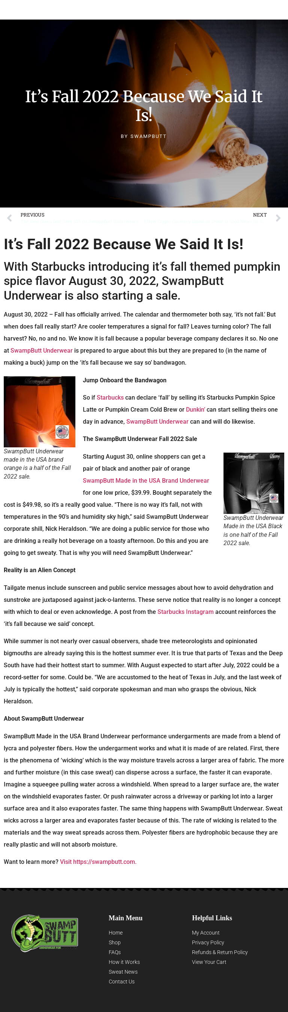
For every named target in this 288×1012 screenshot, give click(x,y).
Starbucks (110, 397)
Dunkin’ (195, 409)
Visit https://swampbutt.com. (98, 861)
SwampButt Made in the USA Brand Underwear (146, 480)
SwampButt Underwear (64, 10)
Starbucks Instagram (186, 611)
